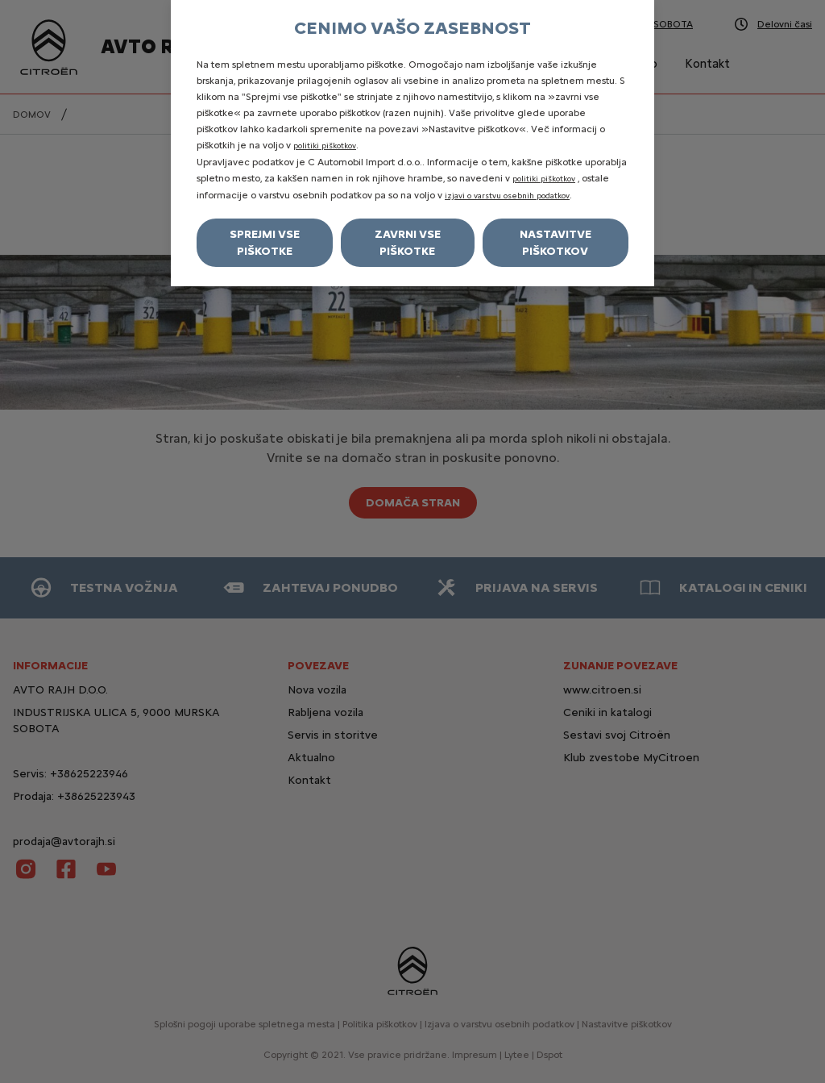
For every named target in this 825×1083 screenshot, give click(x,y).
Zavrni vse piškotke (408, 242)
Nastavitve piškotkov (555, 242)
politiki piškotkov (324, 145)
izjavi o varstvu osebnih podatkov (507, 195)
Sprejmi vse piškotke (265, 242)
